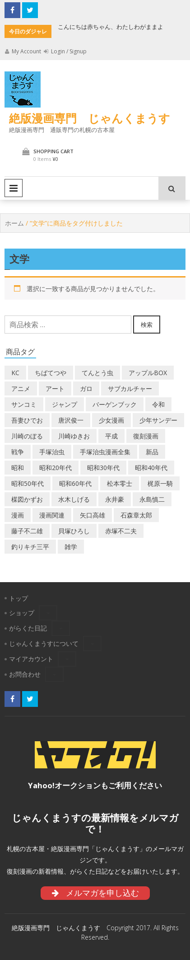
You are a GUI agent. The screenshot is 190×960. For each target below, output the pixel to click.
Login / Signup (65, 51)
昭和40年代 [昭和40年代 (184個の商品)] (151, 467)
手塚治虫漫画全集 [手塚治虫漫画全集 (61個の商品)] (105, 451)
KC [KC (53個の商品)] (15, 372)
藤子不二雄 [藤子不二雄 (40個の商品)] (27, 531)
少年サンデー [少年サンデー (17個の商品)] (158, 420)
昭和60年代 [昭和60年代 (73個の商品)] (75, 483)
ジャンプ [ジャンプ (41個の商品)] (64, 404)
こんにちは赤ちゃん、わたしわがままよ (110, 27)
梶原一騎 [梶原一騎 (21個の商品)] (160, 483)
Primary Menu (14, 188)
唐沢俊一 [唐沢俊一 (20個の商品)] (70, 420)
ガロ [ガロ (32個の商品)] (86, 388)
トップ (18, 598)
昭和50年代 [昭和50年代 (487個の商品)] (27, 483)
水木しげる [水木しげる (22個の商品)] (74, 499)
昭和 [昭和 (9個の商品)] (17, 467)
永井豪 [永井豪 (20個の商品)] (114, 499)
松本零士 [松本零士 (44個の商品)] (119, 483)
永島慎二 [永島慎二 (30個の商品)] (152, 499)
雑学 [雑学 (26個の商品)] (71, 546)
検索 (147, 324)
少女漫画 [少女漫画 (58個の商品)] (111, 420)
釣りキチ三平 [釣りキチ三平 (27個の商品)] (30, 546)
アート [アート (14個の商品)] (55, 388)
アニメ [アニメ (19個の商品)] (20, 388)
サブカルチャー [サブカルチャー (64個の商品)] (130, 388)
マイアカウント (31, 658)
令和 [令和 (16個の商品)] (158, 404)
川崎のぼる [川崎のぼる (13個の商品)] (27, 436)
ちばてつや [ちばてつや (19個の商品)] (50, 372)
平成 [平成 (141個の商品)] (111, 436)
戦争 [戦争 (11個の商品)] (17, 451)
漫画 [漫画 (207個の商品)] (17, 515)
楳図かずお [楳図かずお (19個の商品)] (27, 499)
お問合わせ (25, 674)
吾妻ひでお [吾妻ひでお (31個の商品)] (27, 420)
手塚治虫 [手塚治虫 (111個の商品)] (52, 451)
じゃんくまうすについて (44, 643)
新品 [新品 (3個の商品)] (152, 451)
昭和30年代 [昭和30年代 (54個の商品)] (103, 467)
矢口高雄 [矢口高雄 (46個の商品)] (92, 515)
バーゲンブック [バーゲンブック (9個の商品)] (115, 404)
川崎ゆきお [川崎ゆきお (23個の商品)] (74, 436)
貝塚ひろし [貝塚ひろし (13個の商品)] (74, 531)
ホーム (14, 223)
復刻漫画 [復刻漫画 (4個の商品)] (145, 436)
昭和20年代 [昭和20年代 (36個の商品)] (55, 467)
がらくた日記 (28, 628)
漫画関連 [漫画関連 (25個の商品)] (52, 515)
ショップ (21, 612)
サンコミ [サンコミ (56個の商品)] (24, 404)
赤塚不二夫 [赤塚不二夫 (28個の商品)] (121, 531)
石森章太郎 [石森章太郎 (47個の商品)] (136, 515)
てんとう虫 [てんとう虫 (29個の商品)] (97, 372)
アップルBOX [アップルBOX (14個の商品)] (148, 372)
